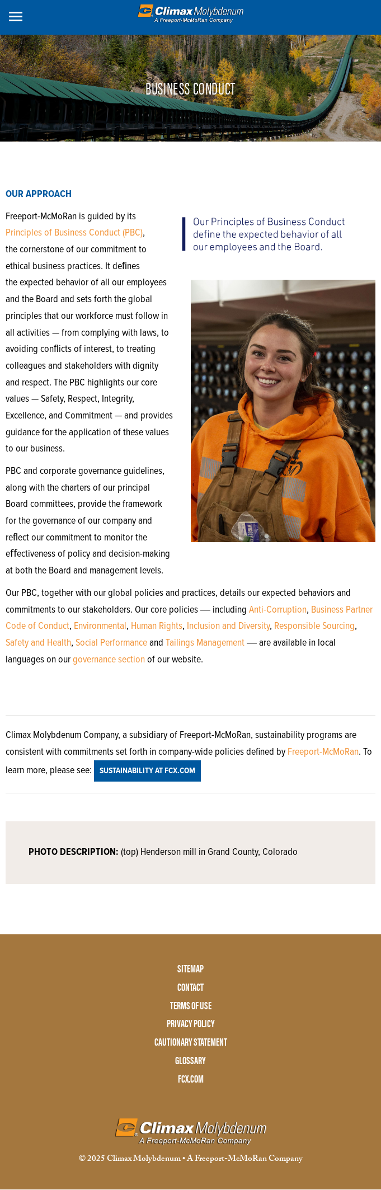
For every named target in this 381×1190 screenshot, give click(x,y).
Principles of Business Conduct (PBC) (74, 233)
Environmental (100, 626)
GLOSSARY (190, 1060)
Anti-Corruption (278, 610)
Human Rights (156, 626)
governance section (109, 659)
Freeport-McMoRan (323, 752)
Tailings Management (205, 643)
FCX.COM (191, 1079)
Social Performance (111, 643)
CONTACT (190, 987)
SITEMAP (190, 968)
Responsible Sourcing (314, 626)
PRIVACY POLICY (191, 1023)
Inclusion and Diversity (228, 626)
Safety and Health (38, 643)
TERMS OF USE (190, 1005)
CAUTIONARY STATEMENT (190, 1042)
